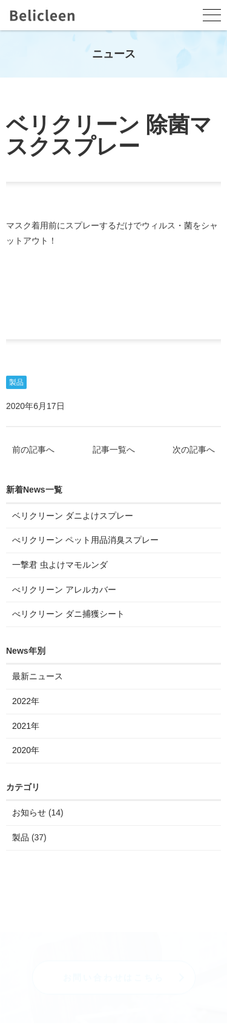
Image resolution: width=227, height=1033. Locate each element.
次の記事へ (194, 451)
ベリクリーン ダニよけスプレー (72, 516)
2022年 (25, 702)
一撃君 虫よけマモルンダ (60, 566)
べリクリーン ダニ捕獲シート (68, 615)
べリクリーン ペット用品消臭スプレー (85, 541)
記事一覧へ (114, 451)
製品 (16, 383)
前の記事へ (33, 451)
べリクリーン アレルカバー (64, 590)
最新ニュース (37, 677)
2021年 (25, 726)
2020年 (25, 751)
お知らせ (29, 814)
